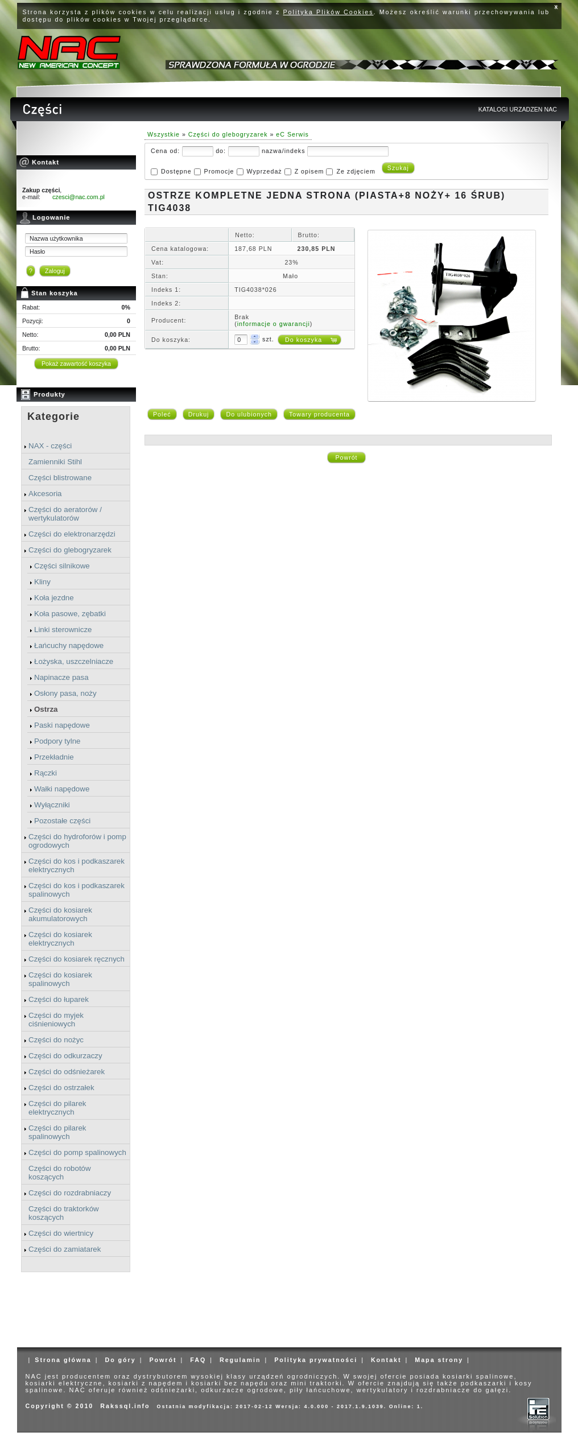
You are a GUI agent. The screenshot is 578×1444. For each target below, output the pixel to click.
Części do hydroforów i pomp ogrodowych (77, 840)
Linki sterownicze (63, 629)
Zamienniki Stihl (55, 461)
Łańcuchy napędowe (69, 645)
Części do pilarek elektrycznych (57, 1107)
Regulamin (240, 1359)
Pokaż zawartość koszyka (76, 363)
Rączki (45, 773)
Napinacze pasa (61, 677)
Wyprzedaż (264, 171)
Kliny (42, 581)
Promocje (219, 171)
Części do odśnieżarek (66, 1071)
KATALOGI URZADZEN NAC (517, 109)
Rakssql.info (125, 1405)
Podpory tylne (57, 741)
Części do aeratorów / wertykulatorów (65, 513)
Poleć (162, 414)
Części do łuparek (58, 999)
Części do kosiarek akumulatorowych (60, 914)
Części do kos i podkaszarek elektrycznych (76, 865)
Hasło (37, 251)
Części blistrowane (60, 477)
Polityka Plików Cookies (328, 12)
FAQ (198, 1359)
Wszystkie (163, 134)
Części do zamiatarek (64, 1249)
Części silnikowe (62, 566)
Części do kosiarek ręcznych (76, 959)
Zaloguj (55, 270)
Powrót (346, 457)
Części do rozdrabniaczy (69, 1193)
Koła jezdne (54, 597)
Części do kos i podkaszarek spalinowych (76, 889)
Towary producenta (319, 414)
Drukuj (198, 414)
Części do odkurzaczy (65, 1055)
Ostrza (45, 709)
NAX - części (50, 446)
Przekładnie (54, 757)
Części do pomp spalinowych (77, 1152)
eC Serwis (292, 134)
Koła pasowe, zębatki (70, 613)
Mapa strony (439, 1359)
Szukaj (398, 167)
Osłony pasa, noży (65, 693)
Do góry (120, 1359)
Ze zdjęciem (355, 171)
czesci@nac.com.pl (78, 196)
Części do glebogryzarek (70, 550)
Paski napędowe (62, 725)
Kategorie (53, 416)
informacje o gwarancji (273, 323)
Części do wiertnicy (60, 1233)
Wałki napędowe (61, 789)
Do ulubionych (249, 414)
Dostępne (176, 171)
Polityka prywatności (315, 1359)
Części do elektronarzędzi (71, 534)
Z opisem (309, 171)
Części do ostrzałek (61, 1087)
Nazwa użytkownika (56, 238)
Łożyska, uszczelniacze (73, 661)
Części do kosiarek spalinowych (60, 979)
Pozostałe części (62, 820)
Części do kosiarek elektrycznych (60, 938)
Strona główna (63, 1359)
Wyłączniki (52, 805)
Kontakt (386, 1359)
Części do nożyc (56, 1039)
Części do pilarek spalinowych (57, 1132)
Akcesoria (45, 493)
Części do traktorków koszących (63, 1213)
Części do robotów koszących (59, 1172)
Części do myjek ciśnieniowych (56, 1019)
